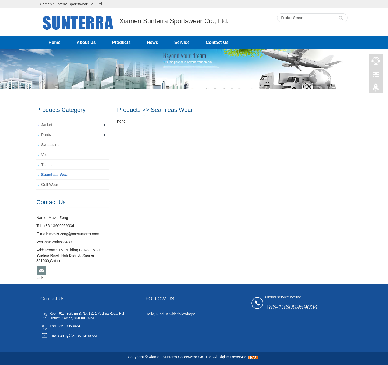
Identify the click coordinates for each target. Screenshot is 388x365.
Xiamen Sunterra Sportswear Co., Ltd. (181, 357)
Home (54, 42)
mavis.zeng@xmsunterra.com (74, 234)
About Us (86, 42)
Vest (44, 154)
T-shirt (46, 164)
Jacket (46, 125)
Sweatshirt (50, 144)
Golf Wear (49, 184)
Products (121, 42)
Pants (46, 135)
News (152, 42)
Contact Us (217, 42)
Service (182, 42)
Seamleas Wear (172, 109)
